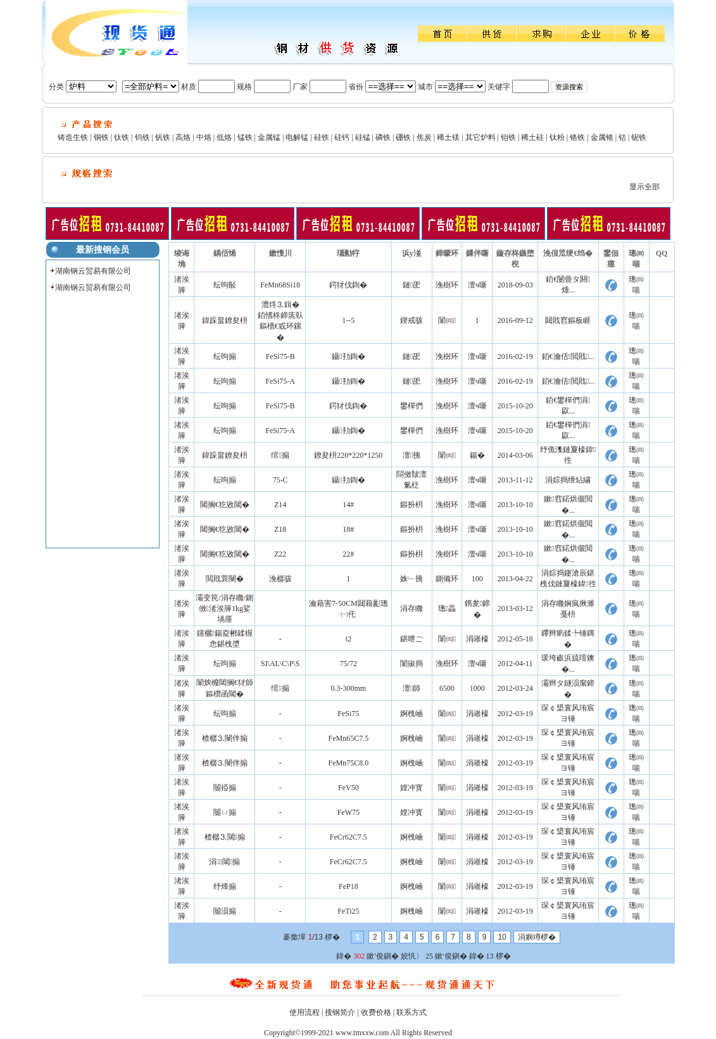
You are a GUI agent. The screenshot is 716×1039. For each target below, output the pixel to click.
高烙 (183, 137)
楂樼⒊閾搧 (224, 837)
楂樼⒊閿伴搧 (225, 738)
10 (502, 937)
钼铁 (508, 137)
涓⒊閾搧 (224, 861)
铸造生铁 (73, 137)
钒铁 (162, 137)
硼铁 (403, 137)
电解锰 (297, 137)
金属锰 (269, 137)
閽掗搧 (224, 787)
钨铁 (142, 137)
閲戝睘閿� (225, 578)
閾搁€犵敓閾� (224, 504)
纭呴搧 (224, 356)
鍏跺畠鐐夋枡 (225, 320)
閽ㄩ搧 (224, 812)
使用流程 (304, 1012)
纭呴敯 (224, 284)
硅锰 (362, 137)
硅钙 (341, 137)
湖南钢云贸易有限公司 (93, 271)
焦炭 (424, 137)
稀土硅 (532, 137)
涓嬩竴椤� (537, 937)
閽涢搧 (224, 911)
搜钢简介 (340, 1012)
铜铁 (101, 137)
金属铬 (602, 137)
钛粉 (557, 137)
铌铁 (638, 137)
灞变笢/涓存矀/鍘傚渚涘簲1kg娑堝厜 (224, 608)
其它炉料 (480, 137)
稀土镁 (448, 137)
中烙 (203, 137)
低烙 (224, 137)
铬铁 (577, 137)
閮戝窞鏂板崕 (568, 320)
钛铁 (121, 137)
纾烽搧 (224, 886)
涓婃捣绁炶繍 (568, 479)
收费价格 (376, 1012)
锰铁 (245, 137)
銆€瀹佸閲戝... (568, 356)
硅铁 (321, 137)
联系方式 (411, 1012)
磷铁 (383, 137)
